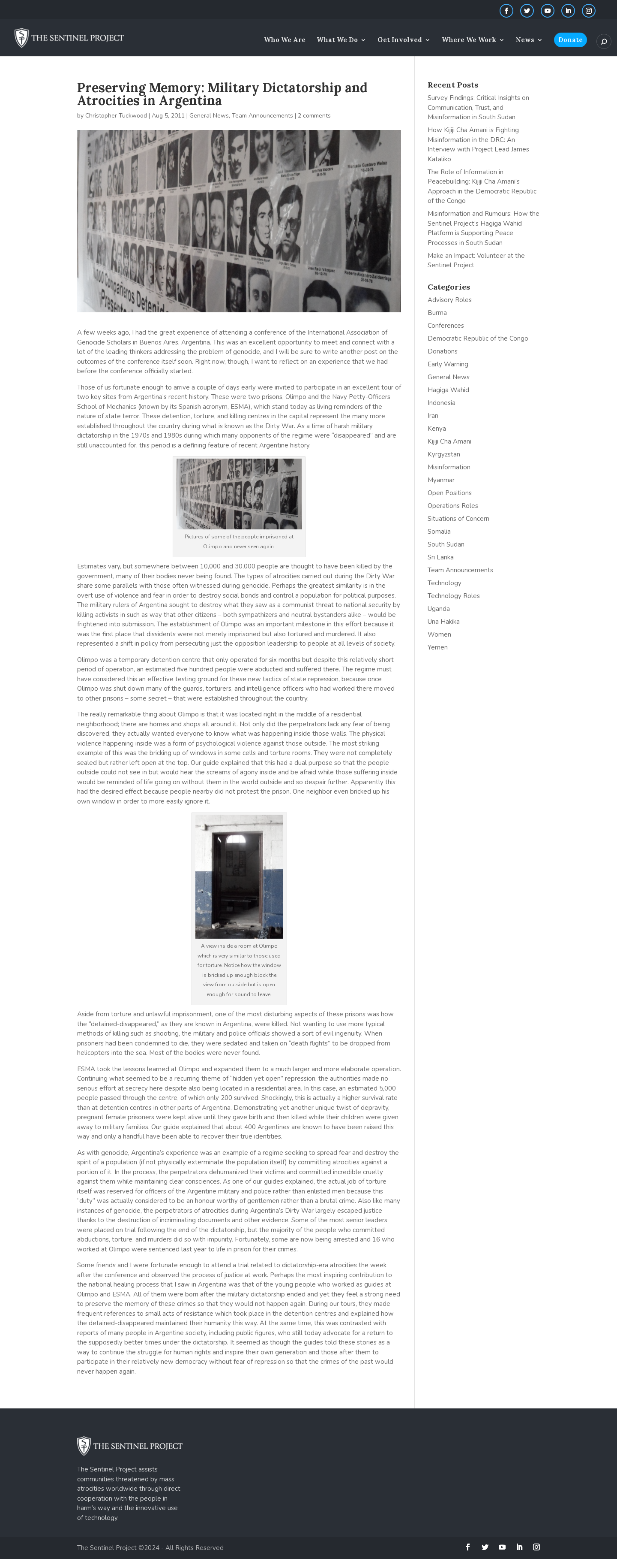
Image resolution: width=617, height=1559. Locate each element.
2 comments (314, 116)
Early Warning (448, 364)
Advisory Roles (450, 300)
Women (439, 634)
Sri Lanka (441, 557)
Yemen (438, 647)
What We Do (337, 40)
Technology (444, 583)
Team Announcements (262, 116)
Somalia (439, 531)
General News (209, 116)
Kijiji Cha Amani (449, 441)
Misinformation (449, 467)
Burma (437, 312)
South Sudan (446, 544)
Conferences (446, 325)
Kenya (437, 428)
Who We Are (285, 40)
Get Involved (399, 40)
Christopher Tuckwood (116, 116)
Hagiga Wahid (448, 390)
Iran (433, 415)
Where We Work (469, 40)
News (525, 40)
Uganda (439, 608)
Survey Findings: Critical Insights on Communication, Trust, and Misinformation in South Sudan (478, 107)
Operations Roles (453, 506)
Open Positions (450, 493)
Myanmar (441, 480)
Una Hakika (444, 621)
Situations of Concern (458, 518)
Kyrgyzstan (444, 454)
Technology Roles (454, 596)
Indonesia (441, 403)
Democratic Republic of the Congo (478, 338)
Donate (570, 40)
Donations (443, 351)
